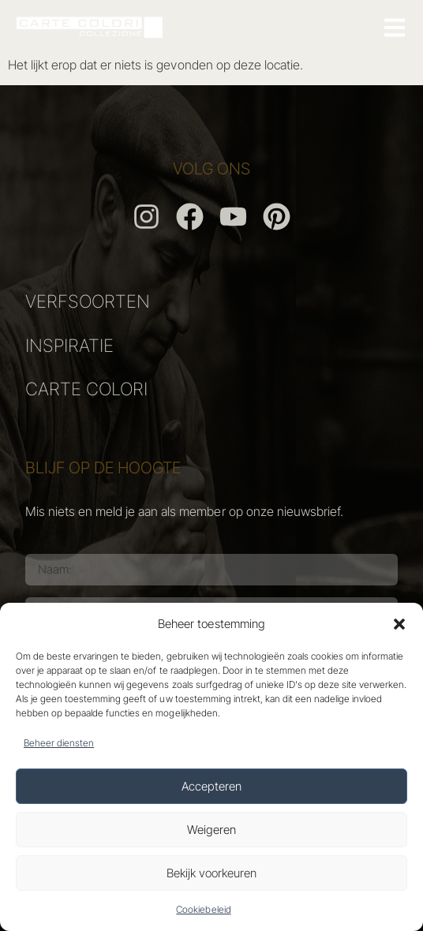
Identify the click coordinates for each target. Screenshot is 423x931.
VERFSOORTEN (87, 301)
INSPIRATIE (69, 345)
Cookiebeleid (203, 909)
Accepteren (211, 786)
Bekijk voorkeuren (211, 873)
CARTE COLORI (86, 388)
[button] (399, 624)
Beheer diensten (59, 743)
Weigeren (211, 829)
